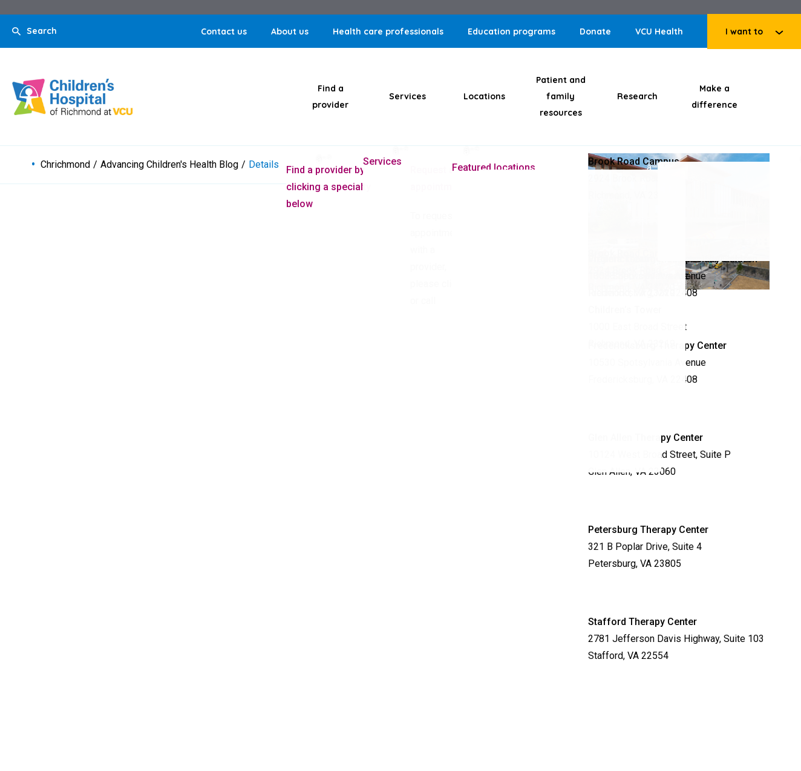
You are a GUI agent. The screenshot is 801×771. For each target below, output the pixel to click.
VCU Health (659, 31)
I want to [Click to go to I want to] (744, 31)
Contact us (224, 31)
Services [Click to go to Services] (407, 96)
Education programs (511, 31)
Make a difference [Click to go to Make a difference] (714, 96)
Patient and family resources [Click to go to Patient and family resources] (561, 96)
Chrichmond (65, 165)
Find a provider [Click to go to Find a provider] (330, 96)
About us (290, 31)
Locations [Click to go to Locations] (484, 96)
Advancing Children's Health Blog (169, 165)
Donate (595, 31)
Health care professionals (388, 31)
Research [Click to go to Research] (637, 96)
